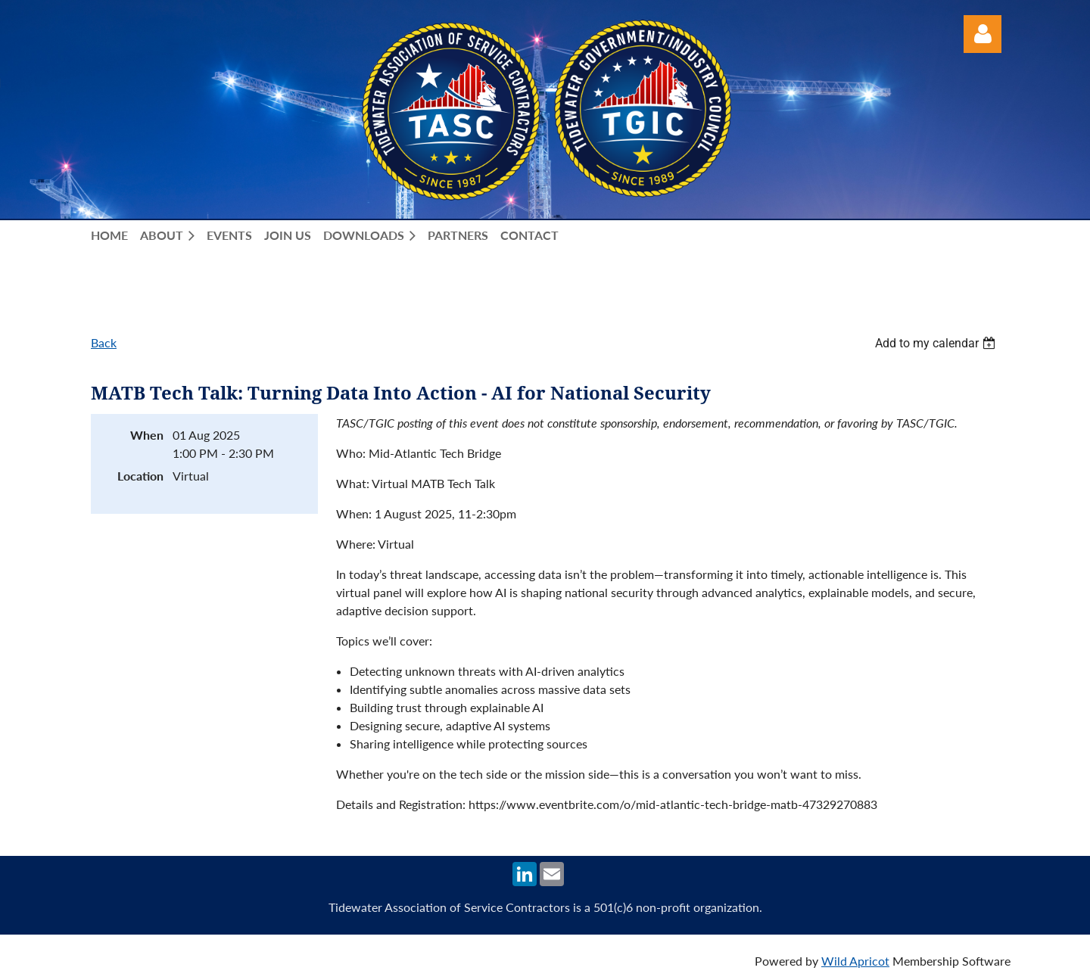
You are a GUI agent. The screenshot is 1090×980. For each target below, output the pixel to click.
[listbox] (937, 343)
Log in (982, 34)
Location (140, 475)
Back (104, 342)
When (147, 435)
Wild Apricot (855, 961)
